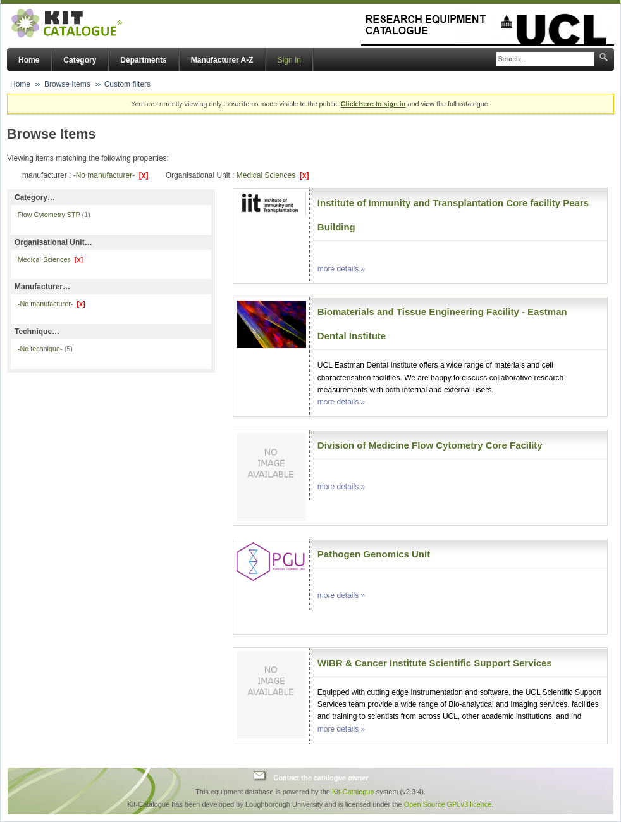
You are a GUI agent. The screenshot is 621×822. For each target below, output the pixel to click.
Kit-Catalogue (353, 791)
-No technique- (45, 348)
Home (28, 60)
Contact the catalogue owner (320, 778)
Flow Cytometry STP (54, 214)
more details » (341, 269)
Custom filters (127, 84)
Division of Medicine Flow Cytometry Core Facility (430, 445)
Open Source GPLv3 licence (448, 804)
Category (79, 60)
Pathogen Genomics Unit (373, 554)
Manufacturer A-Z (222, 60)
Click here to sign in (373, 104)
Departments (143, 60)
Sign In (289, 60)
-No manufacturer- (111, 175)
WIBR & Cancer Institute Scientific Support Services (434, 662)
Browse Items (67, 84)
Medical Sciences (273, 175)
